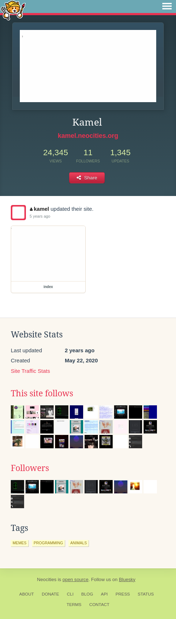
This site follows (42, 393)
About (26, 594)
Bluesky (127, 579)
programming (48, 543)
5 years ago (40, 216)
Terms (74, 604)
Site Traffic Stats (30, 371)
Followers (30, 468)
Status (146, 594)
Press (123, 594)
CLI (70, 594)
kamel (39, 209)
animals (78, 543)
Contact (99, 604)
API (104, 594)
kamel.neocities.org (88, 135)
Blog (87, 594)
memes (20, 543)
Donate (50, 594)
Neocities (47, 579)
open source (76, 579)
